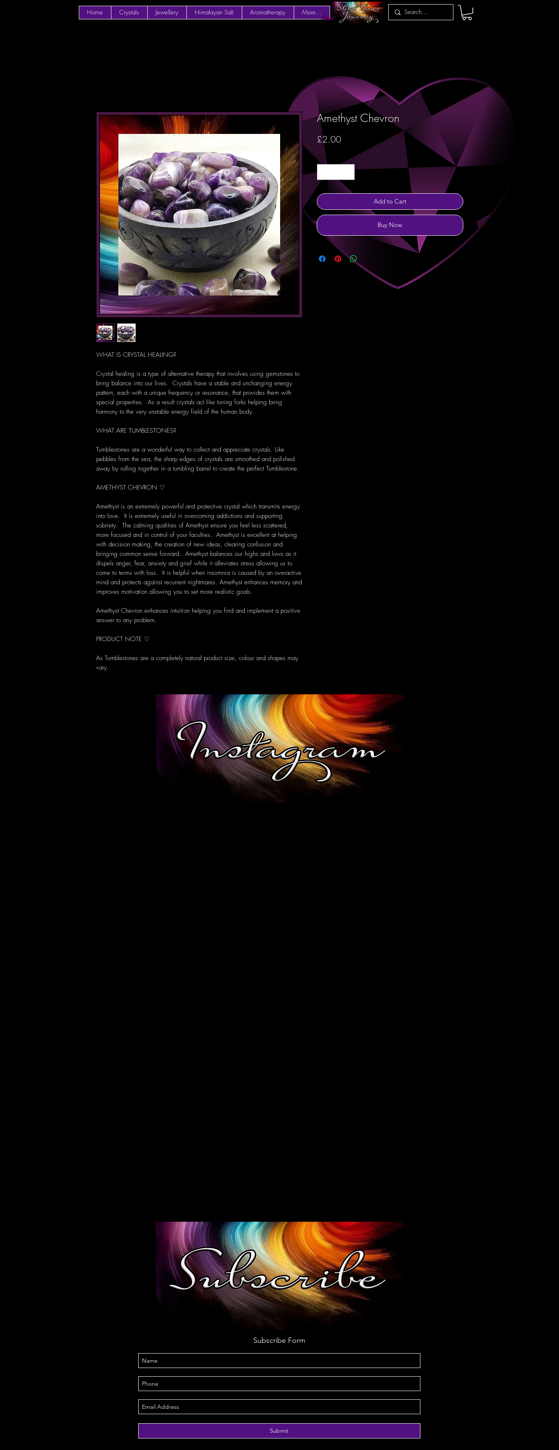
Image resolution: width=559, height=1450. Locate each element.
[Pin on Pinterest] (338, 259)
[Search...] (420, 12)
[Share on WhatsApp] (354, 259)
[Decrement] (323, 172)
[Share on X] (369, 259)
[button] (467, 12)
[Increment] (348, 172)
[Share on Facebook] (322, 259)
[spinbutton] (335, 172)
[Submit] (279, 1430)
